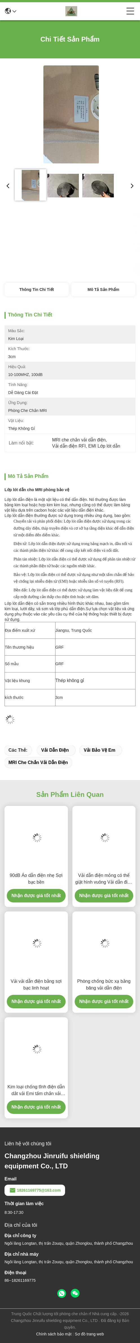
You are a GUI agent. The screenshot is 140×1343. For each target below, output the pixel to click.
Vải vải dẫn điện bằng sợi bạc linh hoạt (36, 984)
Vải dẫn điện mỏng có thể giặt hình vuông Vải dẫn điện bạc (103, 879)
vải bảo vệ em (99, 750)
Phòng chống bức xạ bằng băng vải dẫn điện (103, 984)
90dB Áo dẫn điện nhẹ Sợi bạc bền (36, 878)
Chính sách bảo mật (54, 1334)
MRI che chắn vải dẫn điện (38, 762)
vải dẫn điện (55, 750)
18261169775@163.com (35, 1190)
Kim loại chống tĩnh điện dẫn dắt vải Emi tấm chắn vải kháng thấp (36, 1090)
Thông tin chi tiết (36, 289)
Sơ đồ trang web (89, 1334)
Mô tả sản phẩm (103, 289)
